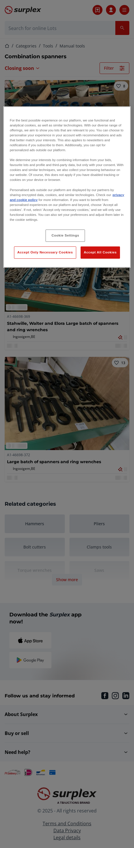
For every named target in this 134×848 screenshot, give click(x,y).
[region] (66, 187)
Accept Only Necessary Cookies (45, 252)
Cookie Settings (65, 235)
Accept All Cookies (100, 252)
